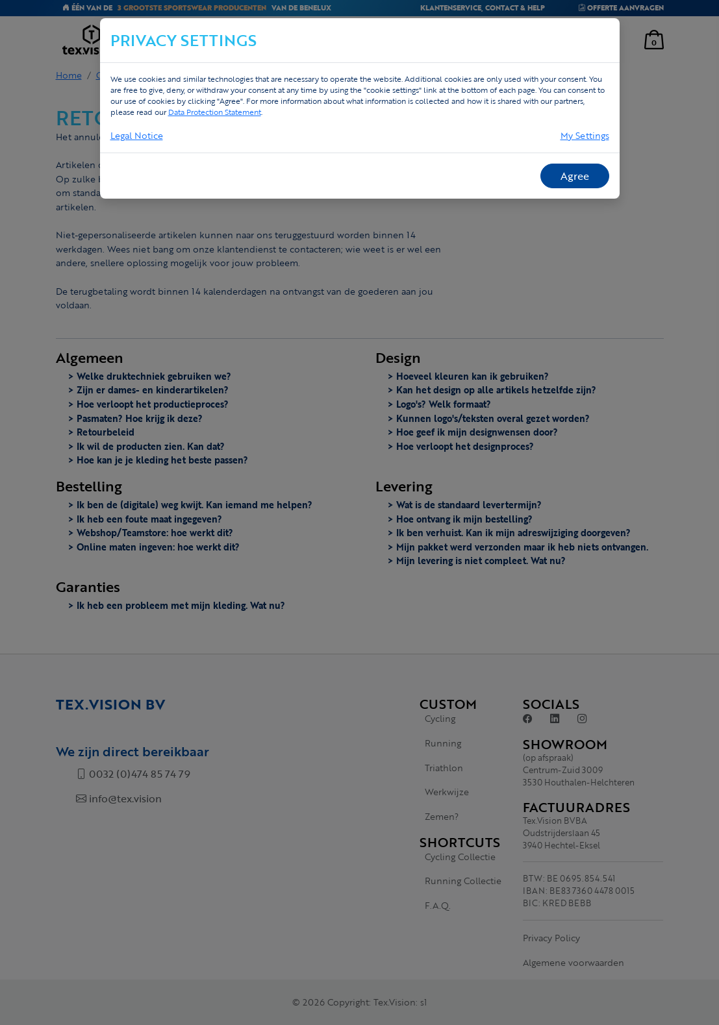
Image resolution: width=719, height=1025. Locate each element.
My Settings (585, 135)
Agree (575, 176)
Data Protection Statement (214, 111)
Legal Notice (136, 135)
